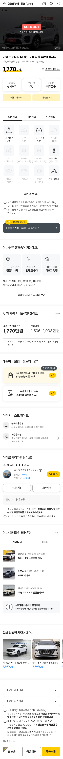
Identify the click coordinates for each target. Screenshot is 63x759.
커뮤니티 (17, 542)
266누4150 (21, 4)
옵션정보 (12, 116)
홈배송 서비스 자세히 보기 (32, 295)
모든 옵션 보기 (31, 193)
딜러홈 (52, 474)
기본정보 (31, 116)
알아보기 (31, 375)
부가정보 (50, 116)
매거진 (45, 542)
